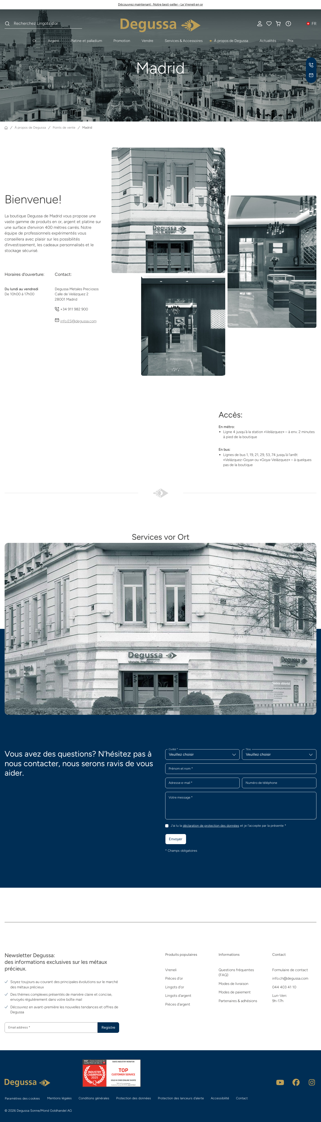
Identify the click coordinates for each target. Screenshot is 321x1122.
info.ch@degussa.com (290, 978)
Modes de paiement (235, 992)
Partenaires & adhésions (238, 1001)
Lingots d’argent (178, 995)
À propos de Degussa (231, 41)
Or (34, 41)
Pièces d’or (174, 978)
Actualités (268, 41)
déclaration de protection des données (211, 826)
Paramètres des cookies (23, 1098)
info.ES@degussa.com (78, 321)
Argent (53, 41)
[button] (288, 23)
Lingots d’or (174, 987)
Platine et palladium (86, 41)
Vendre (147, 41)
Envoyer (175, 839)
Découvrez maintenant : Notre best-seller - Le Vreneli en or (160, 4)
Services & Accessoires (184, 41)
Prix (290, 41)
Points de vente (64, 127)
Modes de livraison (233, 983)
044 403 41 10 (284, 987)
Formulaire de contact (290, 970)
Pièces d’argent (177, 1004)
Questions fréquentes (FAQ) (236, 972)
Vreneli (171, 970)
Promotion (121, 41)
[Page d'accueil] (6, 127)
